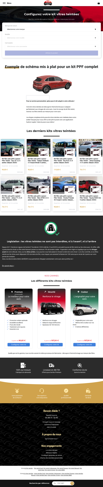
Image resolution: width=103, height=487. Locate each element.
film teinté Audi (38, 468)
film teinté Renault (74, 468)
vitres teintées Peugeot (67, 473)
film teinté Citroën (50, 470)
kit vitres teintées (28, 473)
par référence (39, 483)
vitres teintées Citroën (53, 475)
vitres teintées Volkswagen (53, 473)
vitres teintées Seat (41, 475)
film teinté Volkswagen (50, 468)
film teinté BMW (60, 470)
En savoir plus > (8, 266)
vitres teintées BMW (66, 475)
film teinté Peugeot (62, 468)
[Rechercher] (72, 483)
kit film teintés (28, 468)
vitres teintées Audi (39, 473)
